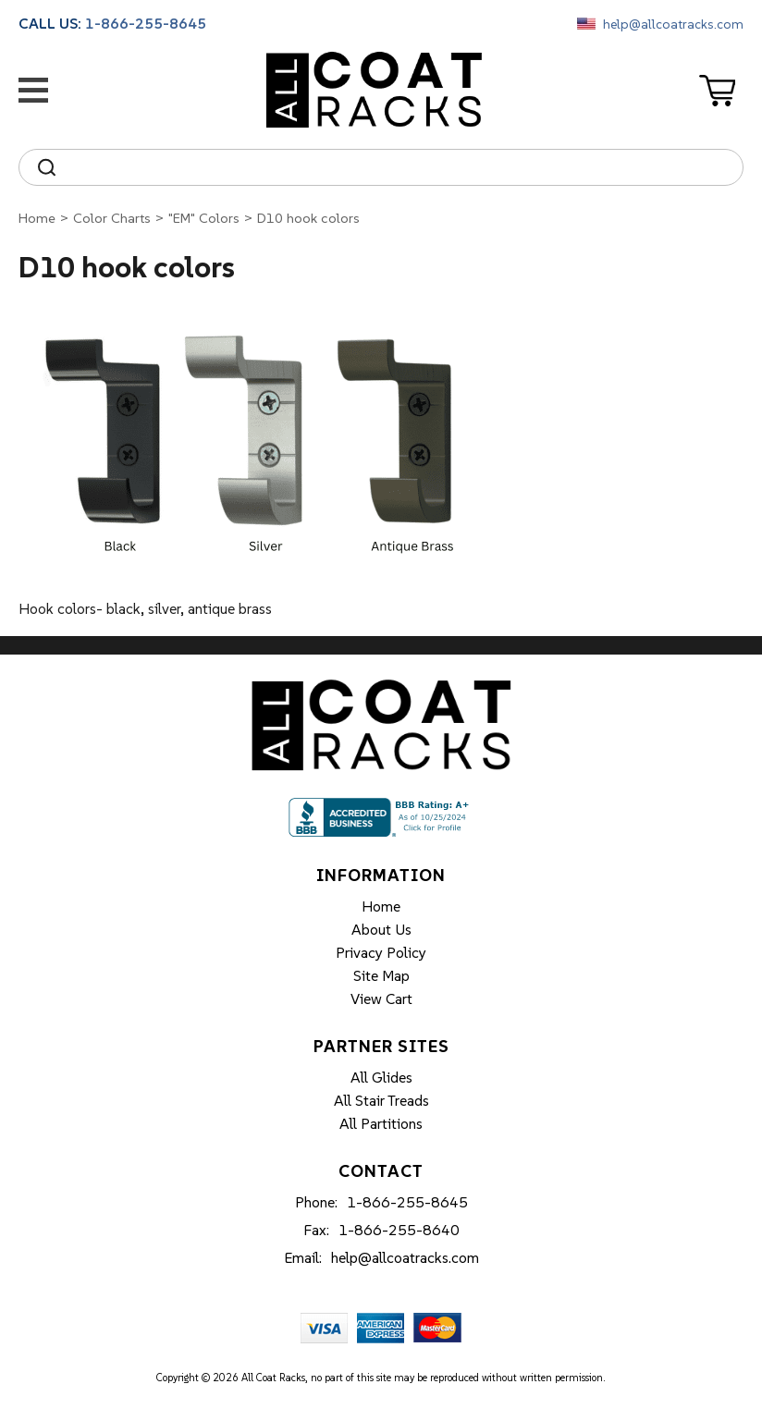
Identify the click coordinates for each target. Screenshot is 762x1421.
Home (36, 218)
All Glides (381, 1077)
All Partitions (381, 1123)
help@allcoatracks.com (673, 24)
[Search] (397, 167)
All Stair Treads (381, 1100)
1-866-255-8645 (145, 23)
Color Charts (112, 218)
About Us (381, 929)
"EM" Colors (204, 218)
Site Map (381, 975)
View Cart (381, 998)
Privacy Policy (381, 952)
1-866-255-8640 (399, 1229)
